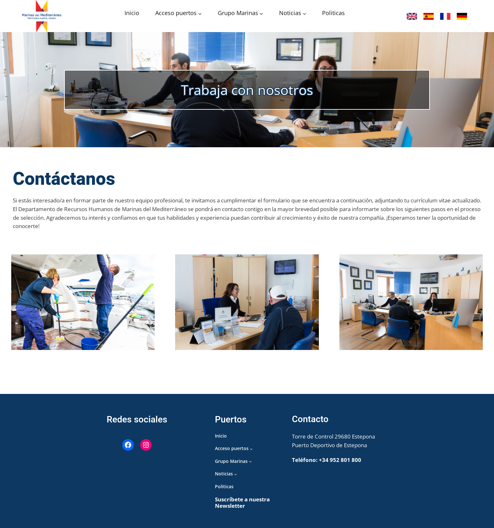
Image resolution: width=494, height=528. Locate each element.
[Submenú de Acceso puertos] (200, 13)
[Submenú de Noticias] (304, 13)
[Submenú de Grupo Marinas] (261, 13)
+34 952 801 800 (340, 460)
